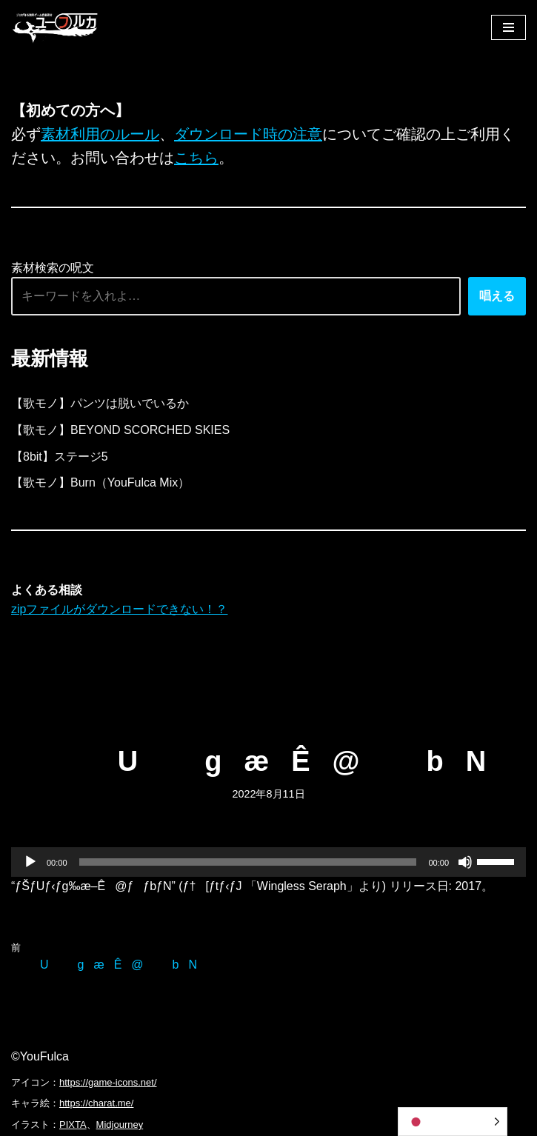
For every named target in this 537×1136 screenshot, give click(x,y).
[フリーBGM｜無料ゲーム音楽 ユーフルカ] (55, 27)
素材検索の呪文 (52, 267)
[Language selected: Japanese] (452, 1121)
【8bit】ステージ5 (59, 456)
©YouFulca (40, 1056)
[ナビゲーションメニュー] (508, 27)
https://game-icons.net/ (108, 1082)
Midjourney (120, 1124)
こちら (196, 158)
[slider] (248, 862)
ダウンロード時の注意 (248, 134)
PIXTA (73, 1124)
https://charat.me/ (96, 1103)
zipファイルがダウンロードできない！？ (119, 609)
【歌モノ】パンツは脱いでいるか (100, 403)
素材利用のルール (100, 134)
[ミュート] (465, 862)
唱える (497, 296)
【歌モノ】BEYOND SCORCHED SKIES (120, 430)
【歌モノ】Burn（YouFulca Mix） (100, 482)
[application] (268, 862)
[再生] (30, 862)
